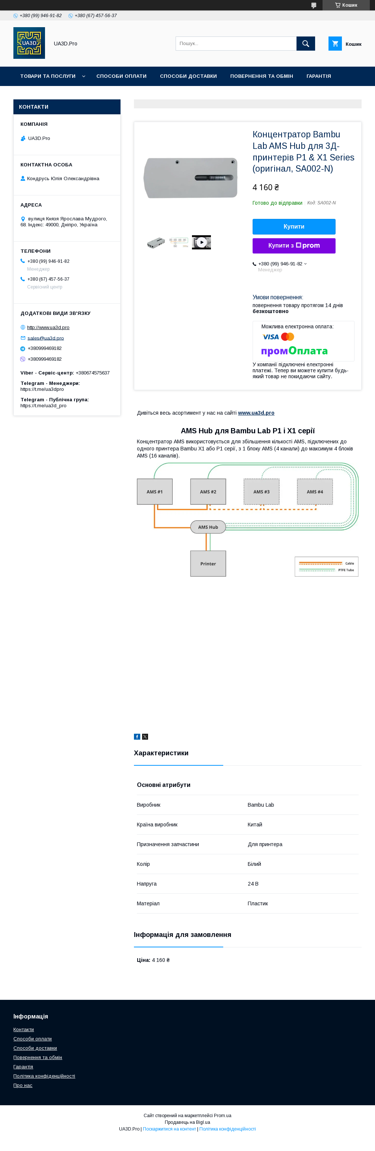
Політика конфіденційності (44, 1076)
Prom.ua (222, 1115)
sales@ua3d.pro (46, 338)
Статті (29, 95)
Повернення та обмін (261, 76)
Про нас (105, 95)
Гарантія (319, 76)
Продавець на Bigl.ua (187, 1122)
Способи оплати (121, 76)
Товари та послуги (48, 76)
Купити (294, 226)
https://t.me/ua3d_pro (43, 405)
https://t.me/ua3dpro (42, 389)
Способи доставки (188, 76)
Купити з (294, 245)
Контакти (66, 95)
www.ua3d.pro (256, 413)
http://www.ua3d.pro (48, 327)
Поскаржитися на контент (169, 1129)
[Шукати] (306, 43)
